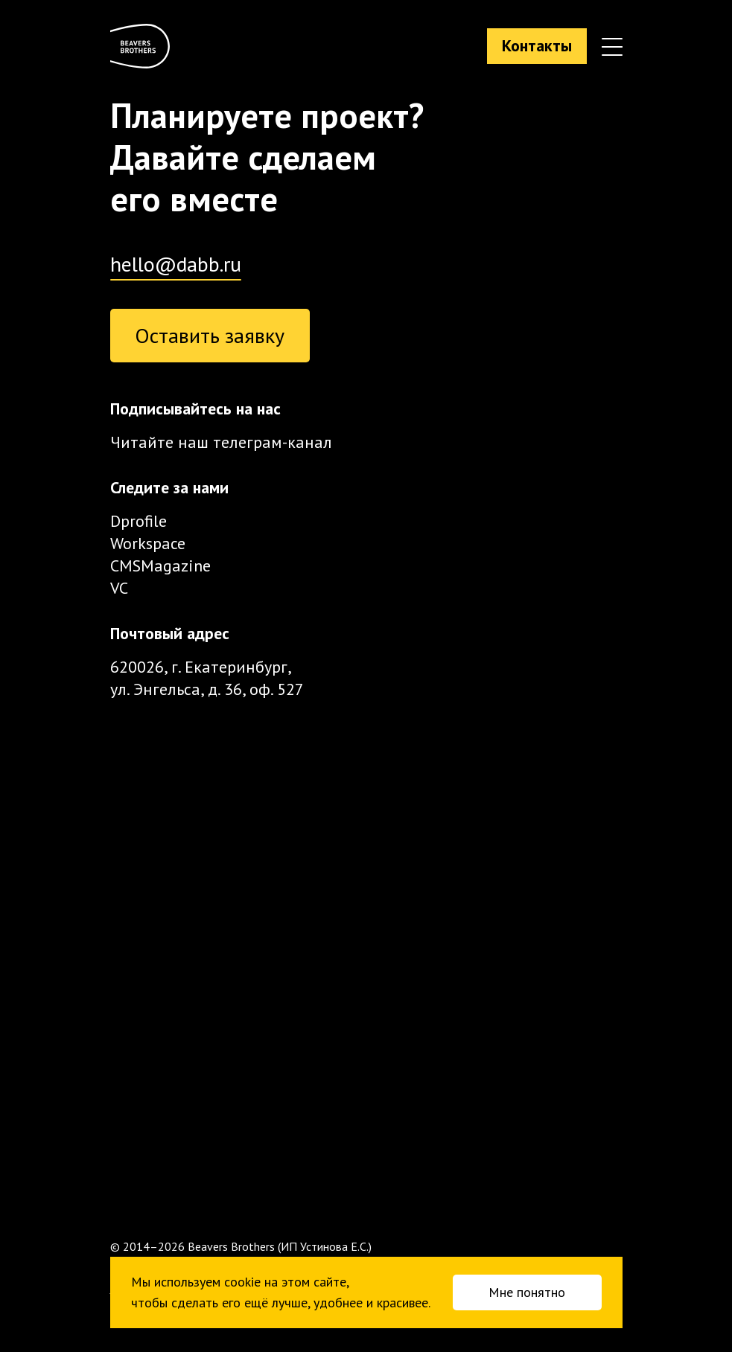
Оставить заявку (209, 335)
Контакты (537, 45)
